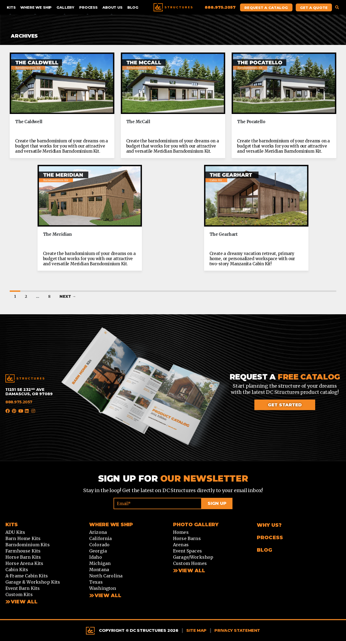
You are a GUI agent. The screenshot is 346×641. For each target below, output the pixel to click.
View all (108, 596)
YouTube (20, 411)
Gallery (65, 7)
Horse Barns (187, 538)
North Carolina (105, 575)
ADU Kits (15, 532)
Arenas (181, 544)
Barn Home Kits (23, 538)
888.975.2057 (18, 402)
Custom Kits (19, 594)
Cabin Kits (16, 569)
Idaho (95, 557)
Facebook (7, 411)
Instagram (33, 411)
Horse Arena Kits (24, 563)
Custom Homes (190, 563)
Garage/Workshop (193, 557)
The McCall (138, 121)
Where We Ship (36, 7)
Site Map (196, 630)
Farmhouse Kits (23, 551)
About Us (112, 7)
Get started (285, 404)
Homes (181, 532)
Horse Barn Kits (23, 557)
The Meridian (57, 234)
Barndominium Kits (27, 544)
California (100, 538)
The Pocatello (251, 121)
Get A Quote (314, 7)
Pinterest (14, 411)
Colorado (99, 544)
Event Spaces (187, 551)
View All (24, 602)
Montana (99, 569)
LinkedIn (27, 411)
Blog (132, 7)
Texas (96, 582)
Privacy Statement (237, 630)
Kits (11, 7)
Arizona (98, 532)
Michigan (100, 563)
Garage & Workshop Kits (32, 582)
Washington (102, 588)
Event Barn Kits (22, 588)
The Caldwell (28, 121)
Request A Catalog (266, 7)
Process (88, 7)
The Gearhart (223, 234)
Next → (67, 296)
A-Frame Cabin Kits (26, 575)
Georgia (98, 551)
